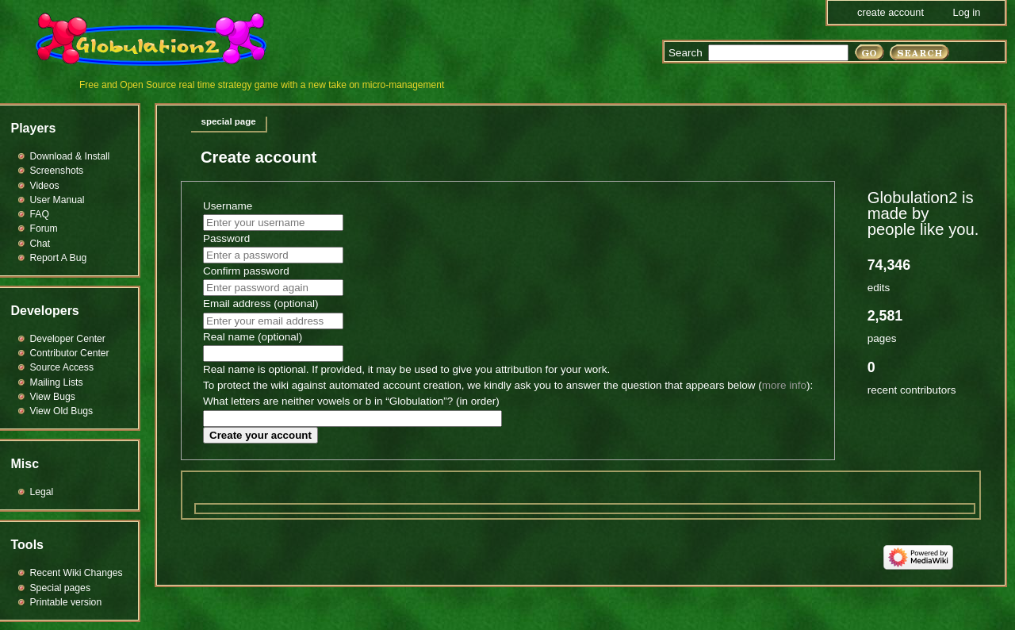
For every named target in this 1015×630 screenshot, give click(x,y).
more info (784, 385)
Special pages (60, 588)
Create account (890, 12)
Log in (966, 12)
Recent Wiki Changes (76, 572)
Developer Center (67, 338)
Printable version (66, 602)
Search (685, 53)
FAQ (39, 214)
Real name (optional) (252, 337)
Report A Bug (58, 257)
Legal (42, 491)
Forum (44, 228)
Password (226, 238)
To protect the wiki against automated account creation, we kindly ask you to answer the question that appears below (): (508, 385)
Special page (228, 121)
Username (227, 206)
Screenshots (57, 170)
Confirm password (246, 271)
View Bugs (52, 396)
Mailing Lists (56, 382)
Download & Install (70, 156)
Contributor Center (69, 353)
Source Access (62, 367)
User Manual (57, 200)
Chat (40, 243)
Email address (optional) (261, 303)
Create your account (260, 435)
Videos (44, 185)
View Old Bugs (62, 411)
